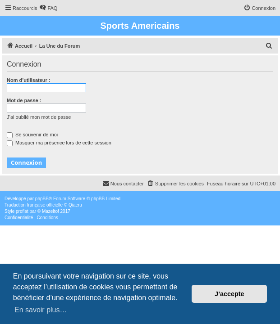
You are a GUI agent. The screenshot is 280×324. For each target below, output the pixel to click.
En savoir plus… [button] (40, 310)
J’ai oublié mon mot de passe (39, 117)
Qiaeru (75, 204)
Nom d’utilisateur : (28, 80)
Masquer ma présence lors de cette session (59, 142)
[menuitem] (48, 8)
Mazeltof (50, 211)
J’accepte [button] (229, 293)
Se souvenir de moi (32, 134)
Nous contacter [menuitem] (123, 183)
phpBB (42, 198)
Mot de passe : (24, 100)
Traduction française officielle (34, 204)
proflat (22, 211)
